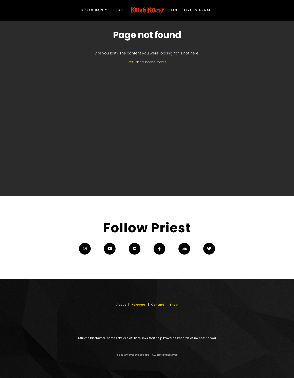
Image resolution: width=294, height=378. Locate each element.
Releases (138, 305)
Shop (174, 305)
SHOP (118, 10)
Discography (94, 10)
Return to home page (147, 62)
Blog (173, 10)
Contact (157, 305)
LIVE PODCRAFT (198, 10)
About (121, 305)
